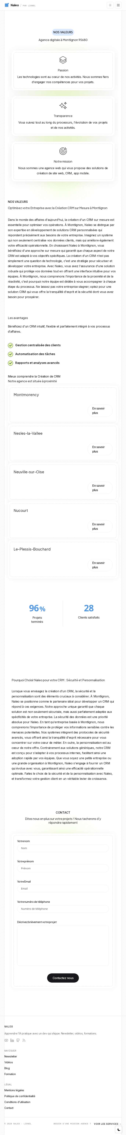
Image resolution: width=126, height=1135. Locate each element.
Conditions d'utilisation (17, 1102)
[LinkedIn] (12, 1040)
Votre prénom (25, 861)
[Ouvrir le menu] (118, 5)
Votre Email (24, 881)
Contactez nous (63, 978)
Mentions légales (14, 1090)
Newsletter (10, 1056)
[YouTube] (6, 1040)
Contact (8, 1107)
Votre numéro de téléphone (33, 901)
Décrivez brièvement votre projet (37, 922)
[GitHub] (18, 1040)
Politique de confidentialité (19, 1096)
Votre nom (23, 841)
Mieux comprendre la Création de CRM (34, 376)
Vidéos (8, 1062)
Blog (7, 1068)
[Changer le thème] (110, 5)
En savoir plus (98, 411)
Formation (10, 1074)
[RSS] (24, 1040)
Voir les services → (108, 1123)
